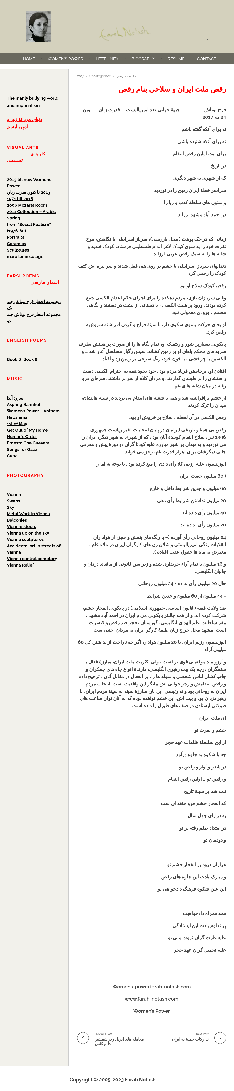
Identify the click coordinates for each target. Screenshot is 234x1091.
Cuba (12, 455)
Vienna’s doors (21, 526)
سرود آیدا (15, 397)
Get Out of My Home (27, 430)
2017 (80, 76)
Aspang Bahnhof (23, 404)
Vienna (14, 494)
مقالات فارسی (126, 76)
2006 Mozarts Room (27, 205)
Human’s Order (22, 436)
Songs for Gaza (22, 449)
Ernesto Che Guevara (28, 442)
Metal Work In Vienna (28, 513)
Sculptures (18, 249)
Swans (13, 500)
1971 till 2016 (20, 198)
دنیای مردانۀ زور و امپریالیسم (24, 122)
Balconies (17, 520)
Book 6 (14, 359)
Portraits (15, 237)
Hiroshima (17, 417)
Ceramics (16, 243)
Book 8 (30, 359)
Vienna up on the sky (28, 532)
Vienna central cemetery (32, 558)
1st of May (17, 423)
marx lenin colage (25, 256)
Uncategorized (100, 76)
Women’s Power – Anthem (33, 410)
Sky (10, 507)
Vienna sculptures (25, 539)
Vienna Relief (20, 564)
